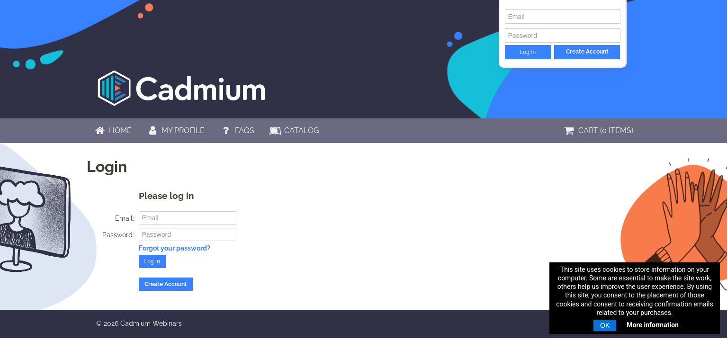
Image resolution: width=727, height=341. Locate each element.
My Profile (176, 130)
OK (605, 325)
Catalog (294, 130)
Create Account (587, 51)
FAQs (237, 130)
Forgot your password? (174, 248)
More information (653, 325)
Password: (118, 235)
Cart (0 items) (598, 130)
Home (113, 130)
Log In (528, 52)
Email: (124, 218)
